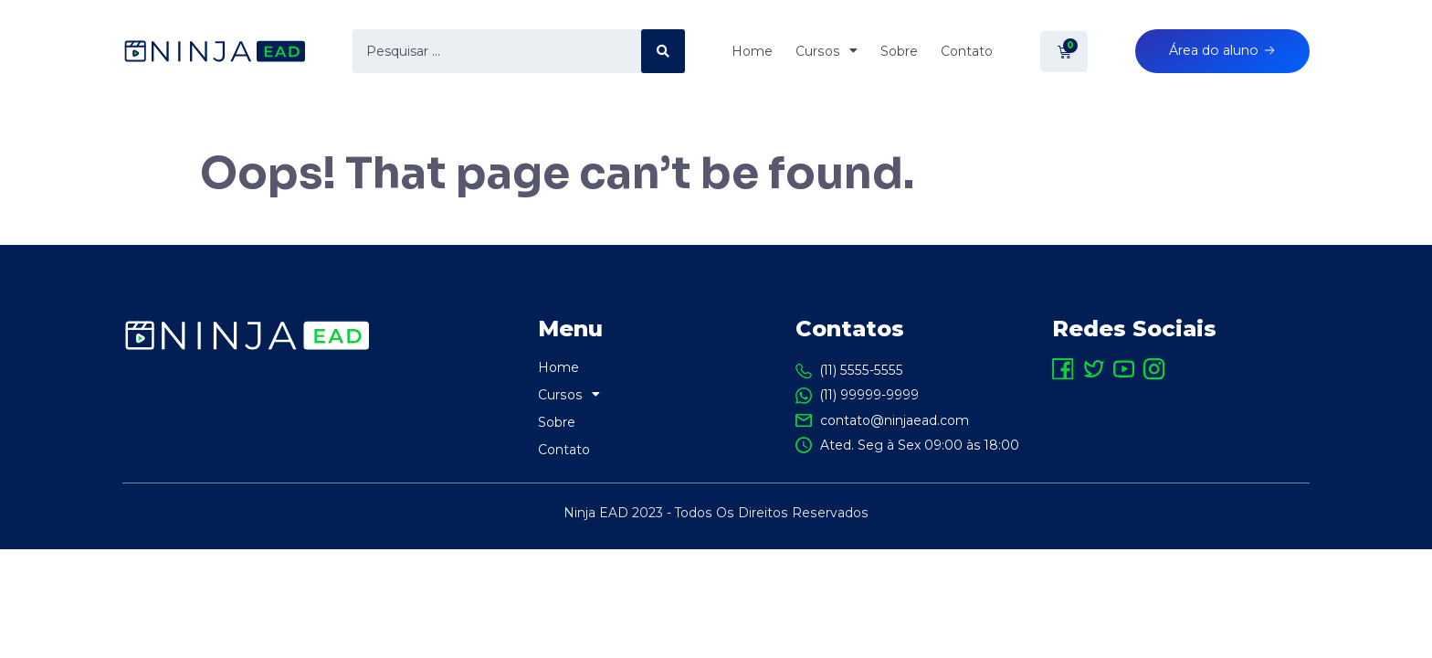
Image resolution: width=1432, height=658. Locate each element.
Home (744, 52)
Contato (959, 52)
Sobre (892, 52)
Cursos (819, 52)
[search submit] (659, 52)
